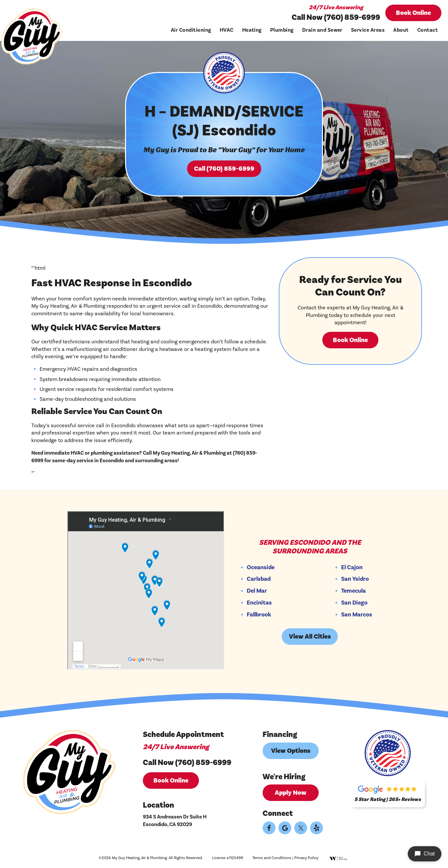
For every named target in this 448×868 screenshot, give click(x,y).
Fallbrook (259, 614)
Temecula (353, 591)
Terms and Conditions (271, 857)
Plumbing (282, 30)
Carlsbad (259, 579)
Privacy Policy (306, 857)
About (400, 30)
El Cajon (352, 567)
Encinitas (259, 603)
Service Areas (368, 30)
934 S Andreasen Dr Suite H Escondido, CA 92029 (175, 820)
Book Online (413, 13)
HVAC (227, 30)
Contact (427, 30)
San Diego (354, 603)
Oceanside (260, 567)
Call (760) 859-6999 (224, 168)
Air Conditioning (191, 30)
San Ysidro (355, 579)
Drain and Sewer (322, 30)
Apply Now (290, 792)
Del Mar (257, 591)
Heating (252, 30)
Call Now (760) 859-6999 (336, 17)
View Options (290, 750)
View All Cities (310, 636)
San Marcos (356, 614)
